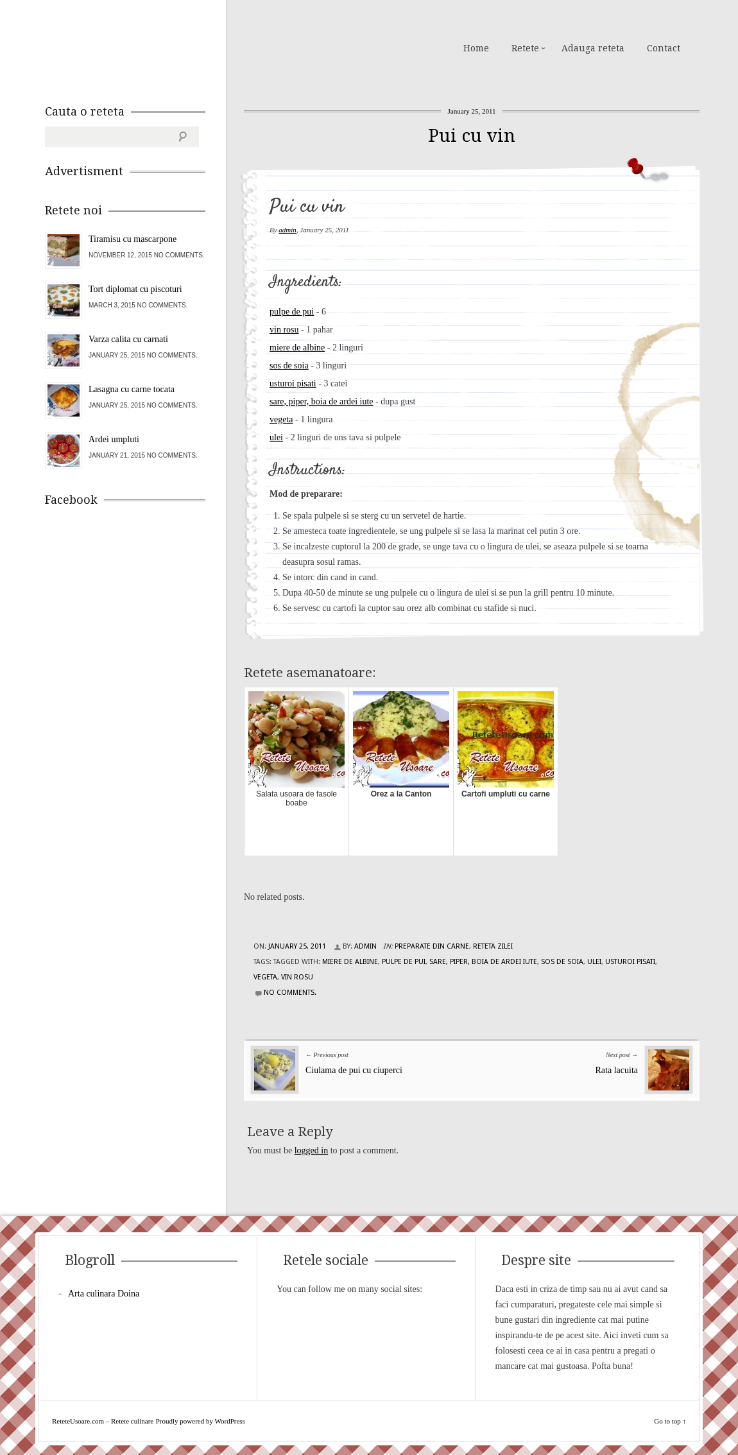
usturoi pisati (293, 383)
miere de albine (297, 347)
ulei (276, 437)
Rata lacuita (617, 1070)
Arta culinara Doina (103, 1293)
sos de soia (289, 365)
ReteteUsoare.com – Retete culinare (137, 47)
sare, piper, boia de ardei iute (321, 401)
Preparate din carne (432, 946)
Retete (525, 48)
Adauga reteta (593, 48)
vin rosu (284, 329)
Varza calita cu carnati (128, 339)
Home (476, 48)
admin (287, 230)
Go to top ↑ (670, 1421)
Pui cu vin (471, 135)
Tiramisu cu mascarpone (132, 239)
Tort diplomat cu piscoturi (135, 289)
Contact (663, 48)
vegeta (281, 419)
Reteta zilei (493, 946)
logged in (312, 1150)
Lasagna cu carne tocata (132, 389)
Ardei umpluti (114, 439)
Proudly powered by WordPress (200, 1421)
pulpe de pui (292, 311)
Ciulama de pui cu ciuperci (353, 1070)
